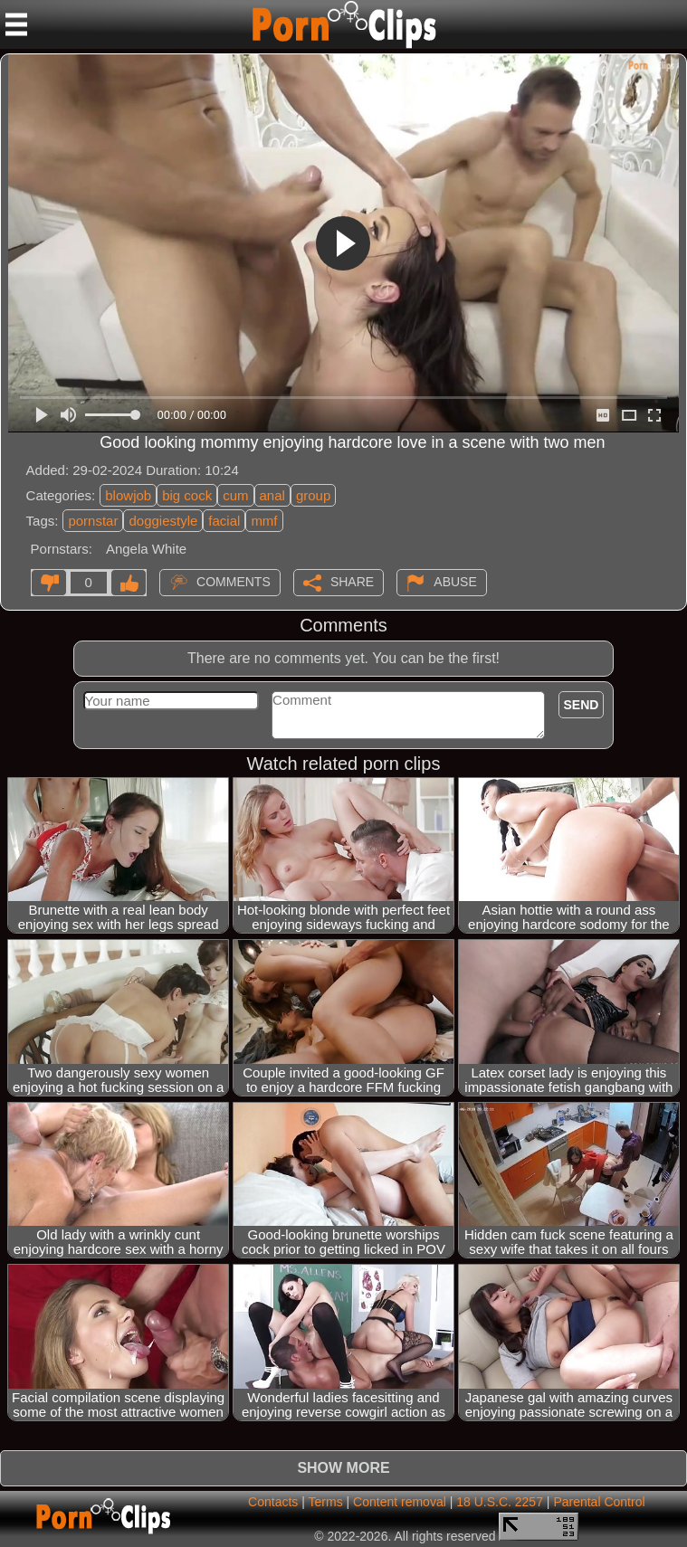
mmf (264, 520)
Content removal (399, 1502)
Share (352, 581)
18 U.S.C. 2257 (499, 1502)
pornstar (93, 520)
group (313, 495)
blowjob (128, 495)
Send (581, 705)
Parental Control (598, 1502)
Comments (233, 581)
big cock (187, 495)
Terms (326, 1502)
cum (235, 495)
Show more (343, 1468)
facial (224, 520)
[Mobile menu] (16, 24)
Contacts (273, 1502)
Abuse (455, 581)
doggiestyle (163, 520)
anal (272, 495)
